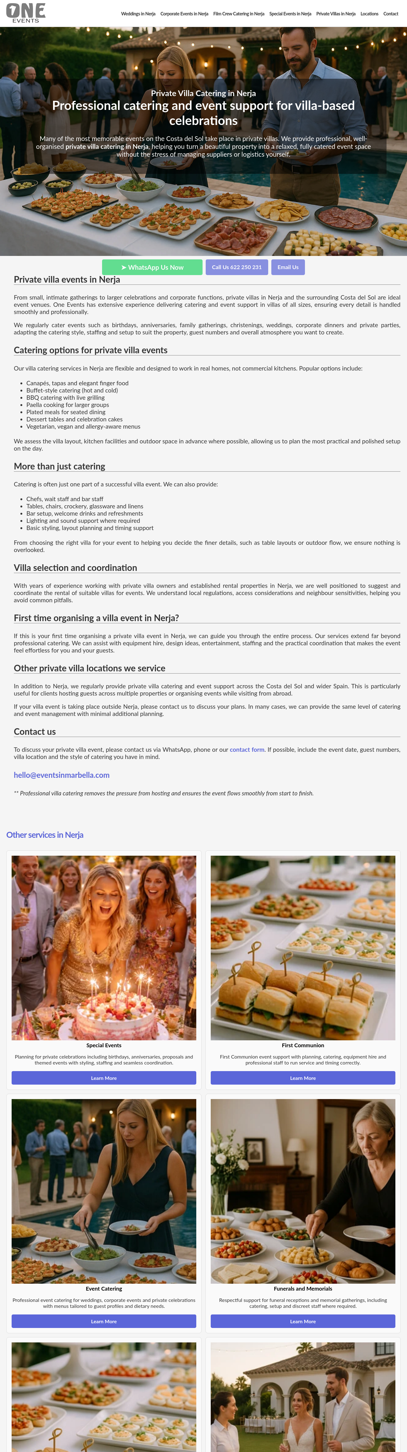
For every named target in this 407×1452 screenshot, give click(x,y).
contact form (247, 749)
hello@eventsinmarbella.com (62, 774)
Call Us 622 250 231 (237, 267)
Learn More (104, 1078)
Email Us (288, 267)
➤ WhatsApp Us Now (152, 267)
